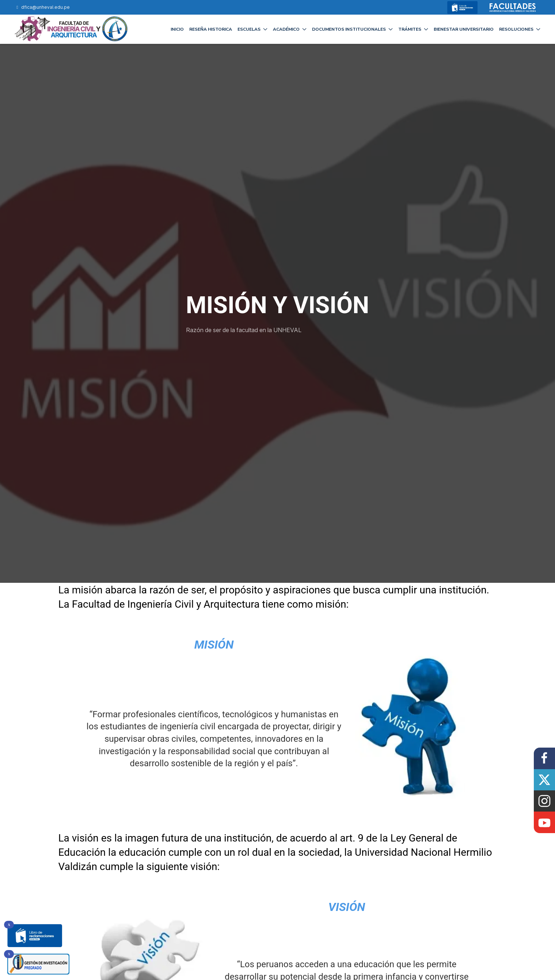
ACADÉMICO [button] (290, 29)
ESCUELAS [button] (252, 29)
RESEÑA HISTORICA (210, 29)
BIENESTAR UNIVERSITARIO (464, 29)
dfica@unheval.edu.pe (42, 7)
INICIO (177, 29)
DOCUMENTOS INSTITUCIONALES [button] (352, 29)
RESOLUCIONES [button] (519, 29)
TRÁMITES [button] (413, 29)
